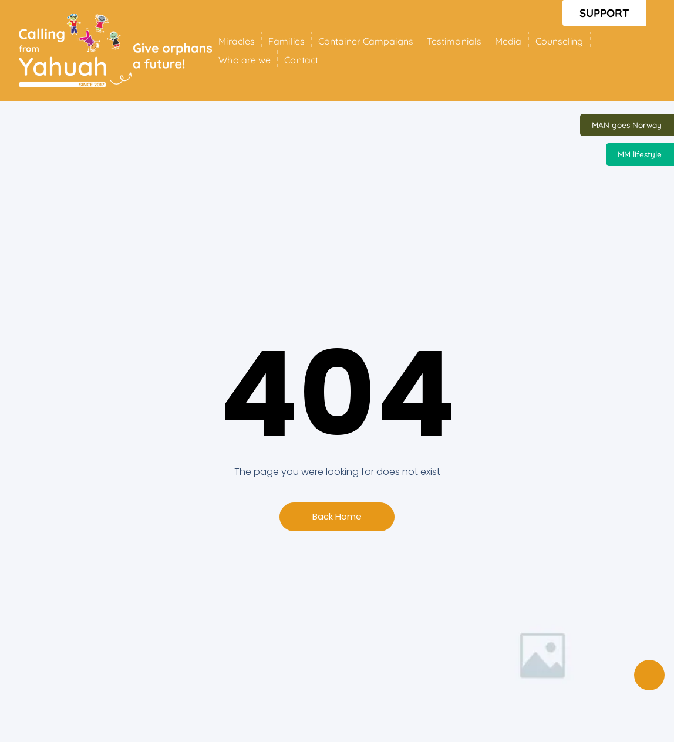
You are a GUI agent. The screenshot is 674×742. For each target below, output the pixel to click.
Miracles (236, 41)
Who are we (244, 60)
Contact (301, 60)
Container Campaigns (365, 41)
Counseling (559, 41)
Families (286, 41)
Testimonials (454, 41)
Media (508, 41)
